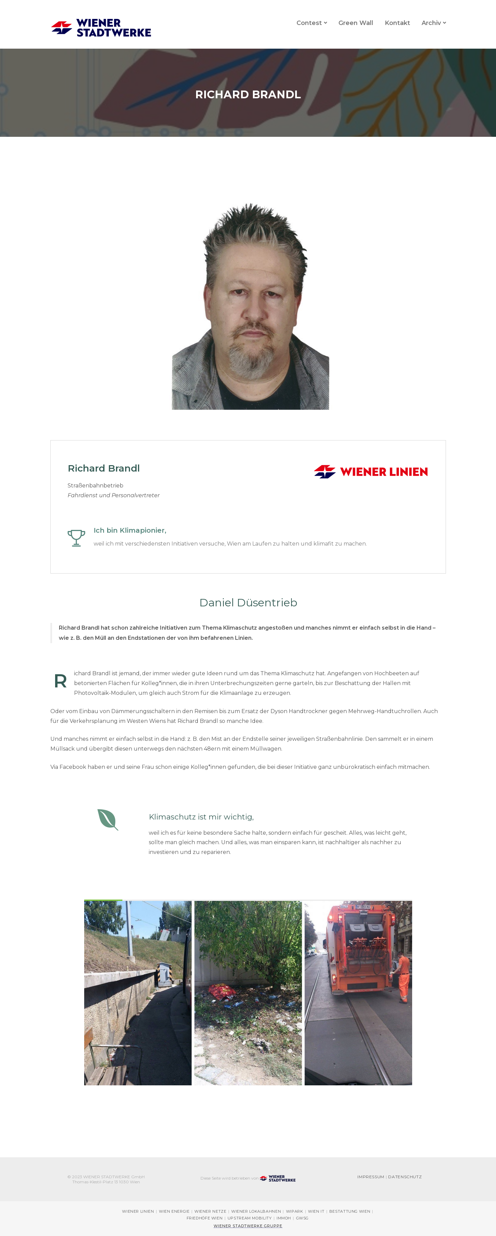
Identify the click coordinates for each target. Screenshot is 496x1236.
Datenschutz (405, 1177)
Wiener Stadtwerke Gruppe (248, 1226)
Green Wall (355, 23)
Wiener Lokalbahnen (256, 1211)
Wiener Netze (210, 1211)
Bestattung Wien (349, 1211)
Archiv (431, 23)
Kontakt (397, 23)
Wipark (294, 1211)
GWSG (302, 1218)
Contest (309, 23)
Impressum (370, 1177)
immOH (284, 1218)
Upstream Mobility (250, 1218)
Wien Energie (174, 1211)
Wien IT (316, 1211)
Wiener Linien (138, 1211)
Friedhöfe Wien (205, 1218)
